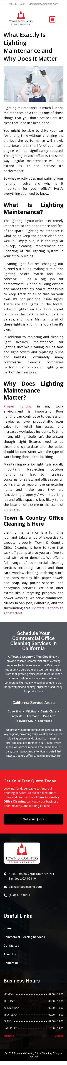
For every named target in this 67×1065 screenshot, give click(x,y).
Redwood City (24, 721)
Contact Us (11, 963)
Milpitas (31, 711)
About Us (10, 954)
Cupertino (14, 711)
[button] (52, 19)
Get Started (11, 945)
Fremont (33, 716)
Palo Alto (49, 716)
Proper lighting (18, 406)
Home (8, 928)
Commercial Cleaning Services (24, 937)
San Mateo (45, 721)
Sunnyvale (16, 716)
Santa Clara (48, 711)
